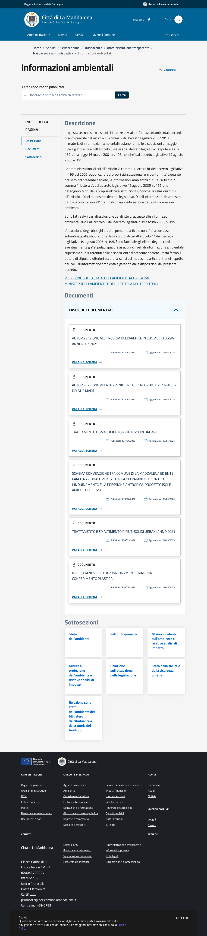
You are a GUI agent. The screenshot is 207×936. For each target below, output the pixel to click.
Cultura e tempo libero (76, 802)
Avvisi (151, 790)
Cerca (122, 95)
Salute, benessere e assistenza (124, 785)
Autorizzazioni (114, 819)
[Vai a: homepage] (60, 19)
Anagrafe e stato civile (119, 808)
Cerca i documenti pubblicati (43, 87)
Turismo (110, 825)
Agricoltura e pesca (74, 785)
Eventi (152, 825)
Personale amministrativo (36, 813)
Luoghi (152, 819)
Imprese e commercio (76, 819)
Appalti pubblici (115, 813)
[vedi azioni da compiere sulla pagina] (166, 70)
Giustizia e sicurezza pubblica (80, 813)
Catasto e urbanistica (76, 796)
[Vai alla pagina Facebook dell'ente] (147, 19)
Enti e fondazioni (31, 802)
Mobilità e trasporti (74, 825)
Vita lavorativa (114, 802)
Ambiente (69, 790)
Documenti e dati (31, 819)
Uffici (24, 796)
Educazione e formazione (78, 808)
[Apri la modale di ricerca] (178, 19)
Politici (25, 808)
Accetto (182, 918)
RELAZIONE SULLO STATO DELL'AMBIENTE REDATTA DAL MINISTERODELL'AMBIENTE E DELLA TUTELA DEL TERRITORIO (111, 281)
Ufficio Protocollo (33, 883)
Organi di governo (31, 785)
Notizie (152, 796)
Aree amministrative (33, 790)
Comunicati (154, 785)
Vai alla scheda (87, 362)
